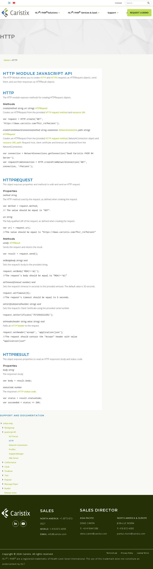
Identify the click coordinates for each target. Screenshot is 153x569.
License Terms (143, 553)
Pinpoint (8, 479)
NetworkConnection (68, 130)
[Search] (148, 3)
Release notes (10, 492)
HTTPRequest (41, 108)
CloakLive (8, 471)
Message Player (11, 484)
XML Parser (14, 458)
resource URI (78, 112)
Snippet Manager (16, 454)
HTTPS (54, 77)
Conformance (10, 462)
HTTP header (18, 325)
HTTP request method (57, 112)
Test (6, 475)
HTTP (43, 77)
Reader (7, 488)
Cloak (6, 467)
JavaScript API (10, 432)
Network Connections (18, 445)
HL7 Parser (13, 436)
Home (7, 60)
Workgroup (9, 428)
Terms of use (111, 553)
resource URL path (12, 142)
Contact (118, 3)
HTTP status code (27, 391)
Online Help (8, 423)
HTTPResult (15, 242)
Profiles (12, 449)
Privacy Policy (127, 553)
